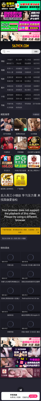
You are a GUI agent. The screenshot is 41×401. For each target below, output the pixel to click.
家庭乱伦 (19, 95)
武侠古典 (37, 95)
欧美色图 (28, 86)
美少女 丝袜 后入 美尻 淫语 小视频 (14, 238)
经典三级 (19, 81)
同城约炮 (10, 104)
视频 (3, 70)
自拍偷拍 (19, 68)
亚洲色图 (19, 86)
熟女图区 (28, 90)
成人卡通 (28, 77)
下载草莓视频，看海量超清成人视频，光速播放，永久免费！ (20, 231)
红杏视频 (10, 107)
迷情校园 (10, 99)
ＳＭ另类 (37, 72)
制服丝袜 (10, 81)
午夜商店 (19, 104)
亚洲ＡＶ (10, 68)
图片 (3, 87)
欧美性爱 (37, 77)
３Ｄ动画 (37, 68)
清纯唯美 (19, 90)
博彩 (3, 61)
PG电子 (10, 60)
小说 (3, 96)
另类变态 (37, 81)
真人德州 (19, 60)
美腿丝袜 (10, 90)
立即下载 (33, 396)
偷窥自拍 (10, 86)
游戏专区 (37, 60)
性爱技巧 (37, 99)
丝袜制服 (19, 72)
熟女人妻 (10, 72)
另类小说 (19, 99)
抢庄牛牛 (37, 63)
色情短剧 (19, 107)
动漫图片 (37, 86)
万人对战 (28, 60)
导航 (3, 105)
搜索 (36, 51)
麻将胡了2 (10, 63)
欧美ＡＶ (28, 68)
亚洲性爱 (10, 77)
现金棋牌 (28, 63)
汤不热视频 (36, 104)
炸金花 (19, 63)
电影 (3, 79)
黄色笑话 (28, 99)
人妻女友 (28, 95)
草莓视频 (28, 104)
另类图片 (37, 90)
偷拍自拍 (19, 77)
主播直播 (28, 72)
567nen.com (20, 46)
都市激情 (10, 95)
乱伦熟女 (28, 81)
